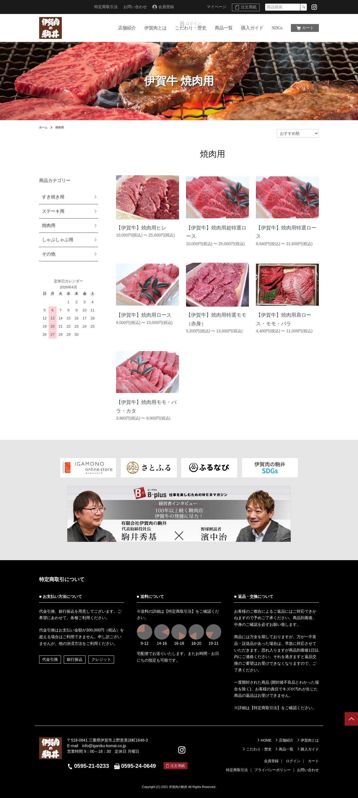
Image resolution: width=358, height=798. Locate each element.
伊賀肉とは (155, 27)
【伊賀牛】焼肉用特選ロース (286, 232)
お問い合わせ (135, 6)
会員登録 (166, 6)
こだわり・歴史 (190, 27)
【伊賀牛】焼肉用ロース (143, 315)
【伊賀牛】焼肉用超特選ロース (216, 232)
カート (308, 27)
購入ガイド (252, 27)
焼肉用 (62, 127)
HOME (266, 740)
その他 (48, 254)
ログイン (193, 6)
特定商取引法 (106, 6)
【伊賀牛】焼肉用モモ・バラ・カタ (146, 406)
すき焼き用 (53, 197)
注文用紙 (248, 7)
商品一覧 (224, 27)
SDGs (277, 27)
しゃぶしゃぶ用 (57, 239)
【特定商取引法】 (180, 611)
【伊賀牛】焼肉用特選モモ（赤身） (216, 319)
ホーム (44, 127)
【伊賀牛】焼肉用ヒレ (141, 228)
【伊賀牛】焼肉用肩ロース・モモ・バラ (283, 319)
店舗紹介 (127, 27)
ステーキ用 (53, 211)
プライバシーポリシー (272, 770)
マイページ (216, 6)
